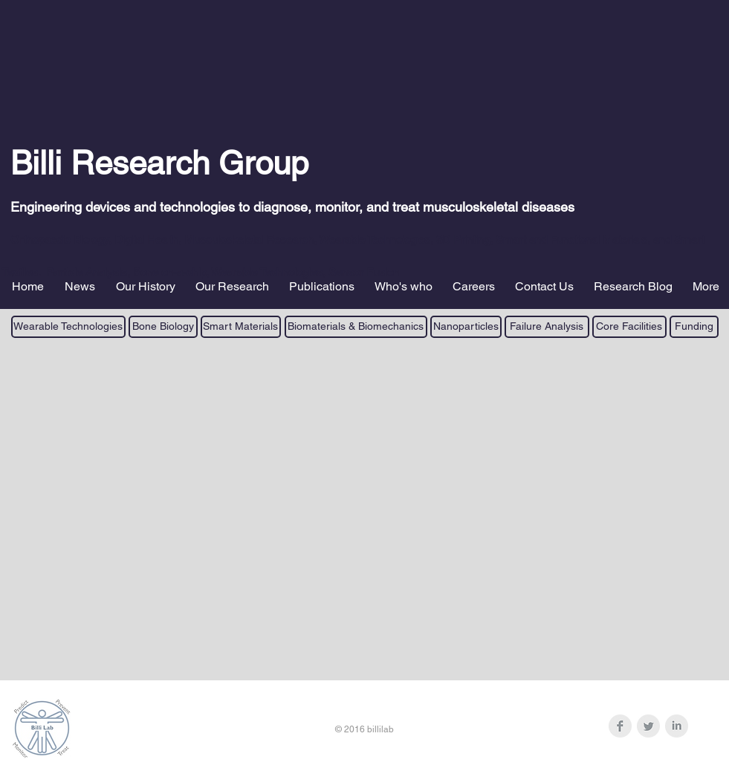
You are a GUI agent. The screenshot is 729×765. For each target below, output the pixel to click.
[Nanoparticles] (466, 327)
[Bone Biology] (163, 327)
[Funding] (694, 327)
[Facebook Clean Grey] (620, 726)
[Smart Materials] (241, 327)
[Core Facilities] (629, 327)
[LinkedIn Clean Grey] (676, 726)
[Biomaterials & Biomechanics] (356, 327)
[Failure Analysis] (547, 327)
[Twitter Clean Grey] (648, 726)
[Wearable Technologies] (68, 327)
